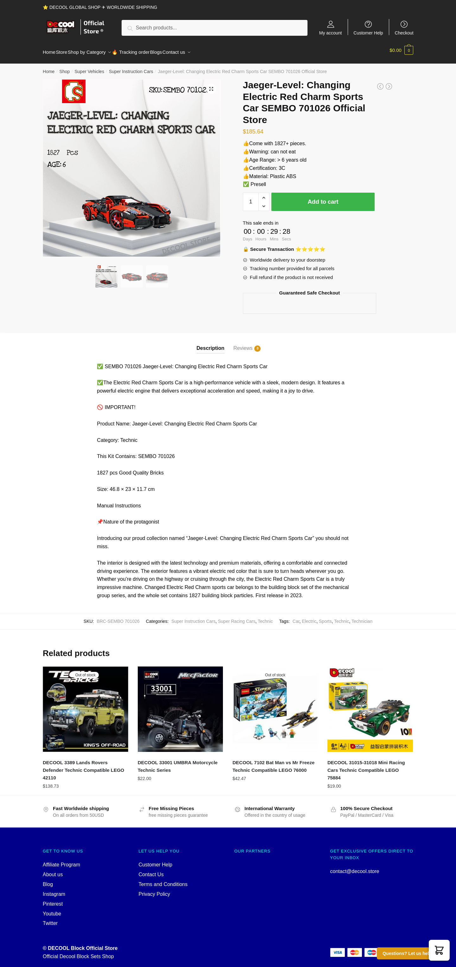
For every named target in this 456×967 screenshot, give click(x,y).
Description (211, 344)
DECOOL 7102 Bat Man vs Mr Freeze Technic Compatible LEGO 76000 (273, 762)
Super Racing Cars (236, 617)
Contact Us (151, 870)
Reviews (242, 345)
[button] (439, 950)
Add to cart (322, 198)
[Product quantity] (251, 198)
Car (296, 617)
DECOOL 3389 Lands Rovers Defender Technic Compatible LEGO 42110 (83, 766)
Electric (309, 617)
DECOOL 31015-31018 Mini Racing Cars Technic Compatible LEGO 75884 (366, 766)
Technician (362, 617)
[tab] (211, 339)
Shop (65, 67)
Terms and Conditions (163, 880)
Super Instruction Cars (131, 67)
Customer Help (368, 32)
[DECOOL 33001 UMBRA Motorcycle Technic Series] (180, 705)
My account (330, 32)
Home (48, 67)
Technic (265, 617)
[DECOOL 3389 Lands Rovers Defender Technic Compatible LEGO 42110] (85, 705)
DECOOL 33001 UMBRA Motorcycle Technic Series (178, 762)
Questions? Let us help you (412, 953)
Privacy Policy (154, 890)
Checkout (404, 32)
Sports (325, 617)
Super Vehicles (89, 67)
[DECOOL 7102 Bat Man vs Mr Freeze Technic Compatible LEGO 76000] (275, 705)
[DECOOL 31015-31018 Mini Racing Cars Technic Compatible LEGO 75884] (370, 705)
